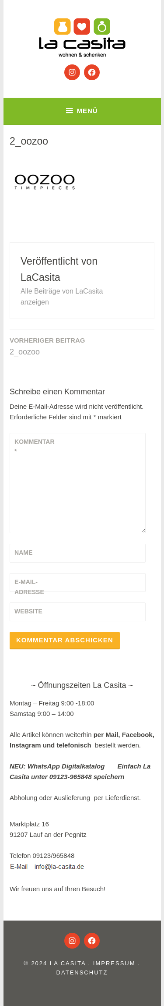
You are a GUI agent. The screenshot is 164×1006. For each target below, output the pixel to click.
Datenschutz (82, 972)
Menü (87, 110)
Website (28, 611)
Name (23, 552)
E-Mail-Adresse (29, 586)
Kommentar (34, 446)
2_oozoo (47, 345)
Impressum (114, 963)
